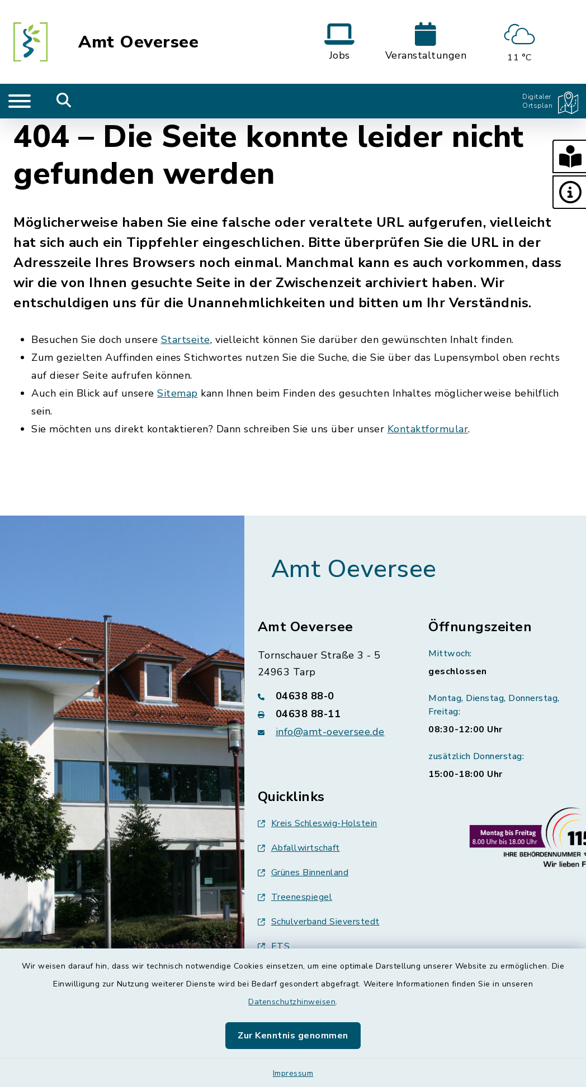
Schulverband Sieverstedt (319, 922)
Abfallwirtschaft (299, 848)
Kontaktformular (428, 429)
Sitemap (177, 393)
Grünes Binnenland (303, 872)
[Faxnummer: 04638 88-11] (330, 714)
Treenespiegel (295, 897)
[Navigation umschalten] (19, 101)
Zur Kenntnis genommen (293, 1035)
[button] (569, 156)
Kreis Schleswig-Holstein (317, 823)
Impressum (293, 1073)
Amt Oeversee (138, 42)
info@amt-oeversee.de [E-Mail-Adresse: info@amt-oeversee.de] (330, 731)
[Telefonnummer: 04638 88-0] (330, 696)
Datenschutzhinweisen (291, 1002)
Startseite (185, 339)
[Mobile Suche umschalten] (64, 101)
